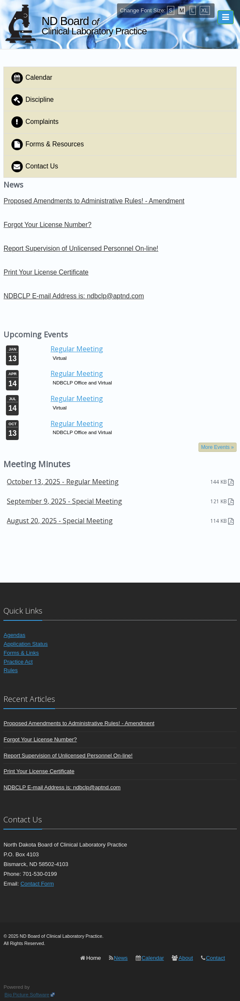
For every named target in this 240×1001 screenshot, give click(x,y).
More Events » (217, 447)
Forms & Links (21, 653)
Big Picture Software (26, 994)
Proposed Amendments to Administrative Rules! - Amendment (93, 201)
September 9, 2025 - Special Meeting (64, 501)
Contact (215, 958)
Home (93, 958)
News (121, 958)
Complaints (34, 122)
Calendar (31, 77)
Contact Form (37, 883)
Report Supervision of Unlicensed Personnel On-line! (80, 248)
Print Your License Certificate (45, 272)
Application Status (25, 644)
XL (204, 10)
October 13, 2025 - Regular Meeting (63, 481)
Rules (10, 670)
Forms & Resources (47, 144)
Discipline (31, 100)
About (186, 958)
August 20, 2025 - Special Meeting (60, 520)
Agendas (14, 635)
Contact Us (34, 166)
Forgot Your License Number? (47, 224)
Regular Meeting (76, 348)
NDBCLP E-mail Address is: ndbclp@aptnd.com (73, 296)
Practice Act (18, 662)
